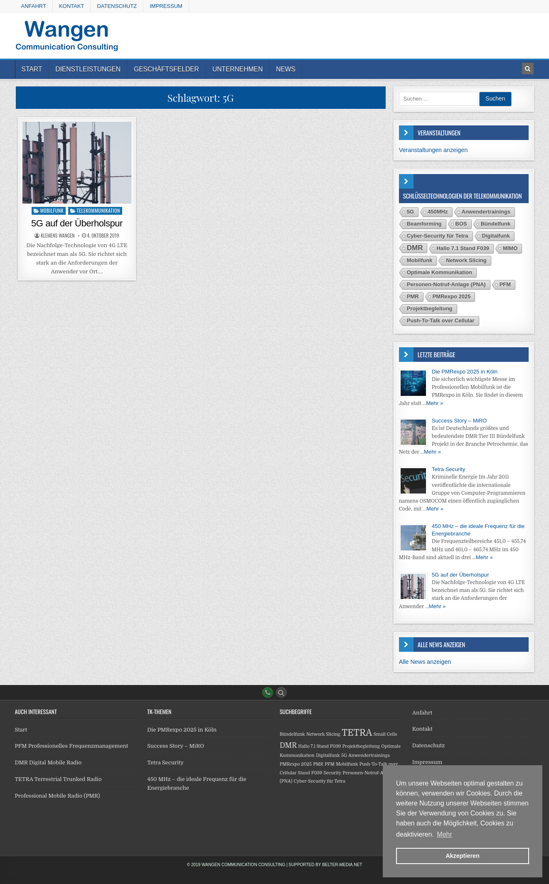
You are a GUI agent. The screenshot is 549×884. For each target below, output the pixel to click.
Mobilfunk (52, 210)
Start (32, 69)
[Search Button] (281, 692)
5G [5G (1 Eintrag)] (410, 212)
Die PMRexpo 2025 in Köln (464, 371)
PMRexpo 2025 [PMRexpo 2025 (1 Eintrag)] (452, 296)
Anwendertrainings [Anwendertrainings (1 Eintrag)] (486, 212)
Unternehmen (237, 69)
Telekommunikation (98, 210)
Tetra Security (448, 469)
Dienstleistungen (88, 69)
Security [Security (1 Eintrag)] (333, 773)
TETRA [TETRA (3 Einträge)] (357, 733)
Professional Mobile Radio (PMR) (57, 796)
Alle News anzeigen (425, 661)
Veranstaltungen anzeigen (433, 150)
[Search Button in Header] (528, 68)
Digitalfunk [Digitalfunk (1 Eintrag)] (496, 236)
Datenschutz (117, 6)
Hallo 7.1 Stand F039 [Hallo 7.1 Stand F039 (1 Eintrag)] (462, 248)
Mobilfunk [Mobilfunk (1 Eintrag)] (419, 260)
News (285, 69)
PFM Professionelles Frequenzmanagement (71, 746)
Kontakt (71, 6)
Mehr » (434, 403)
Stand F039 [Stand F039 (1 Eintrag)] (310, 773)
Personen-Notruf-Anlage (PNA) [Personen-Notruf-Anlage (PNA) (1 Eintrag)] (446, 284)
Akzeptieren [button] (463, 855)
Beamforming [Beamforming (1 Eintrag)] (424, 224)
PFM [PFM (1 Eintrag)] (505, 284)
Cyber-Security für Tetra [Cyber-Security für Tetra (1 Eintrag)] (437, 236)
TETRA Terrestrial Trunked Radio (58, 779)
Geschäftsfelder (166, 69)
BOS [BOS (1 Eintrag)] (461, 224)
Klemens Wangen (57, 235)
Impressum (166, 6)
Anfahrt (33, 6)
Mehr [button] (444, 834)
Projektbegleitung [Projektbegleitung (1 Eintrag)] (430, 308)
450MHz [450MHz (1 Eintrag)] (438, 212)
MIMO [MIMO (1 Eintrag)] (510, 248)
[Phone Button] (267, 692)
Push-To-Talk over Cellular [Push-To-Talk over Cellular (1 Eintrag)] (441, 320)
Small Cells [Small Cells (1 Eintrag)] (385, 734)
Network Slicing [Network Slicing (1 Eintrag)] (466, 260)
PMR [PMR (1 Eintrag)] (413, 296)
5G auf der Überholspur (77, 223)
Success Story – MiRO (459, 420)
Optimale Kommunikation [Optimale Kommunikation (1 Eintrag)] (439, 272)
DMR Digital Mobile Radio (48, 762)
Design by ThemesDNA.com (274, 876)
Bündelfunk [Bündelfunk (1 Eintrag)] (496, 224)
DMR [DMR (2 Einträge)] (415, 248)
